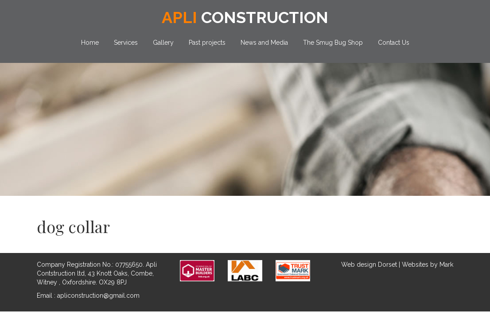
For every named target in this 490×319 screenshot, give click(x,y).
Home (90, 42)
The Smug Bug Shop (333, 42)
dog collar (73, 226)
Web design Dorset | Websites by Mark (397, 264)
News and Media (264, 42)
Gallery (163, 42)
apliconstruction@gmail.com (98, 295)
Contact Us (393, 42)
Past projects (207, 42)
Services (126, 42)
